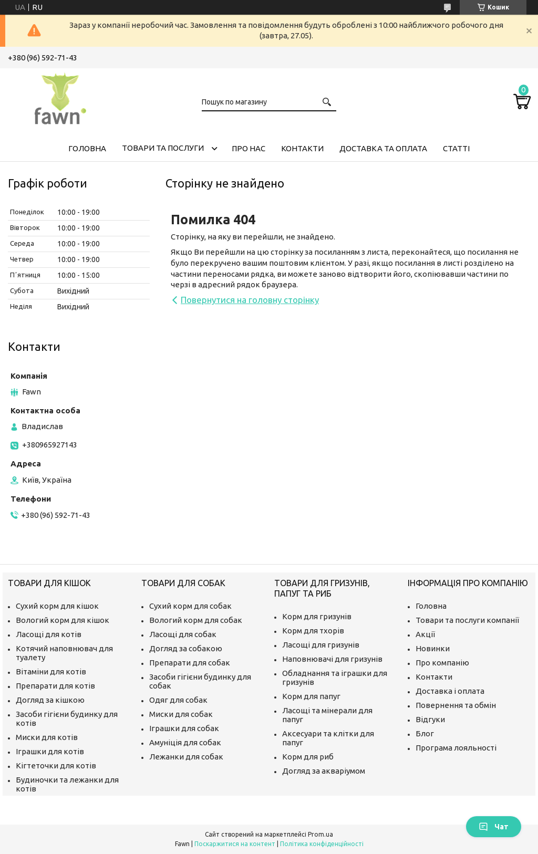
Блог (425, 733)
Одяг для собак (178, 699)
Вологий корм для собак (195, 620)
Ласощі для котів (48, 634)
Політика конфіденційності (322, 843)
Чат (494, 826)
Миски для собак (181, 714)
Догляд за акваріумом (323, 770)
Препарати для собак (189, 662)
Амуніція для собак (185, 742)
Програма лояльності (456, 747)
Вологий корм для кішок (62, 620)
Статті (456, 148)
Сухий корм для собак (190, 605)
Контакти (302, 148)
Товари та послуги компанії (467, 620)
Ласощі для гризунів (320, 644)
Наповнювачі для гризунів (332, 658)
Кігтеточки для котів (56, 765)
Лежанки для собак (186, 756)
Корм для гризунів (316, 616)
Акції (425, 634)
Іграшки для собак (184, 728)
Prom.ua (320, 834)
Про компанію (442, 662)
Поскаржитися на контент (234, 843)
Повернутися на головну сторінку (250, 300)
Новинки (433, 648)
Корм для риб (308, 756)
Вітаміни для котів (51, 671)
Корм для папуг (311, 696)
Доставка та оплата (383, 148)
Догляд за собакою (185, 648)
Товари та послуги (163, 147)
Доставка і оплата (450, 690)
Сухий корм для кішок (57, 605)
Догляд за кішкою (50, 699)
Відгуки (430, 719)
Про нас (248, 148)
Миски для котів (47, 737)
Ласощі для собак (182, 634)
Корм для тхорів (313, 630)
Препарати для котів (55, 685)
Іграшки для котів (50, 751)
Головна (87, 148)
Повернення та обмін (456, 705)
